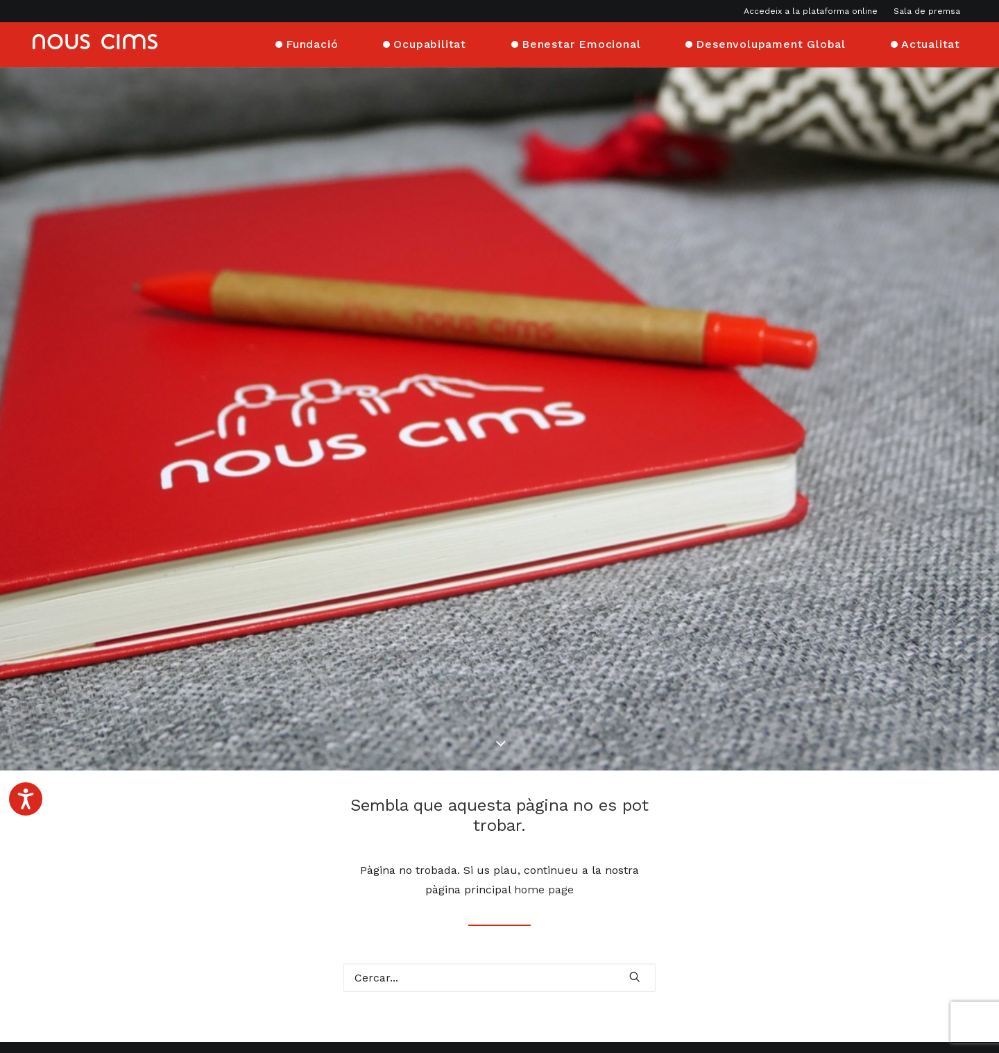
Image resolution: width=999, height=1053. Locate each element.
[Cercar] (499, 936)
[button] (634, 935)
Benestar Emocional (581, 43)
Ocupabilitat (429, 43)
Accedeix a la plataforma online (811, 11)
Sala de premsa (927, 11)
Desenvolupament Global (771, 43)
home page (544, 847)
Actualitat (930, 43)
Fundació (312, 43)
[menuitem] (814, 11)
